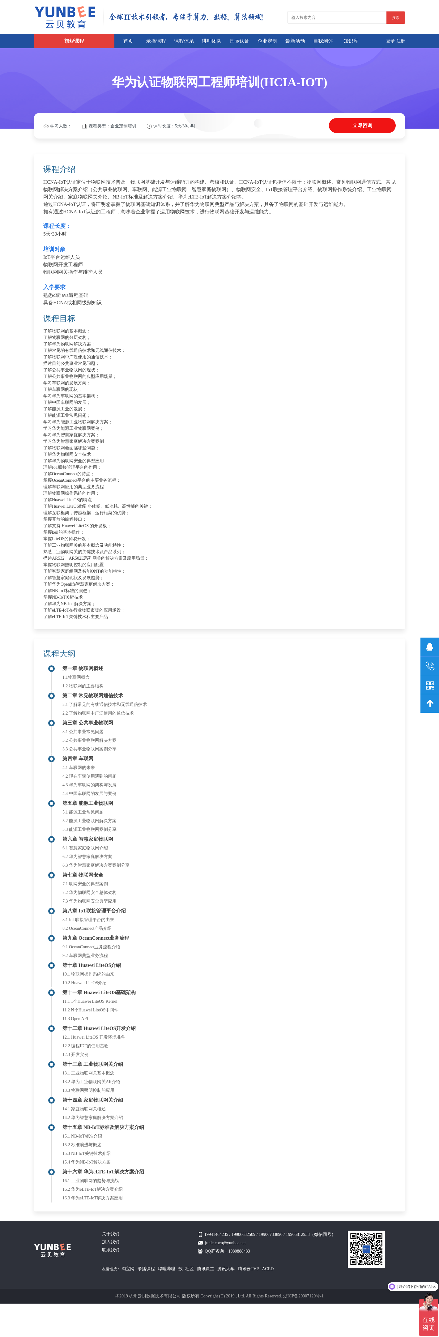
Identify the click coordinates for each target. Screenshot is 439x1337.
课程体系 (184, 41)
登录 (390, 41)
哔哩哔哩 (166, 1269)
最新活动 (295, 41)
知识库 (350, 41)
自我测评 (323, 41)
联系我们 (110, 1250)
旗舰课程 (74, 41)
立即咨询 (362, 125)
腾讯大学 (226, 1269)
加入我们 (110, 1242)
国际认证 (239, 41)
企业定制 (267, 41)
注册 (400, 41)
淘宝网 (127, 1269)
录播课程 (156, 41)
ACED (268, 1269)
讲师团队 (212, 41)
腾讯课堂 (205, 1269)
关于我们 (110, 1234)
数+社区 (186, 1269)
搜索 (395, 17)
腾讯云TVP (248, 1269)
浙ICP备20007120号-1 (303, 1296)
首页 (128, 41)
